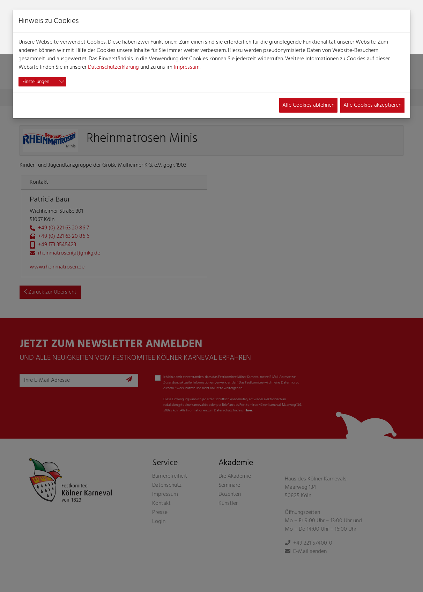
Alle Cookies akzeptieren (372, 105)
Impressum (187, 67)
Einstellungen (35, 82)
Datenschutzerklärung (113, 67)
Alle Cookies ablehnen (308, 105)
